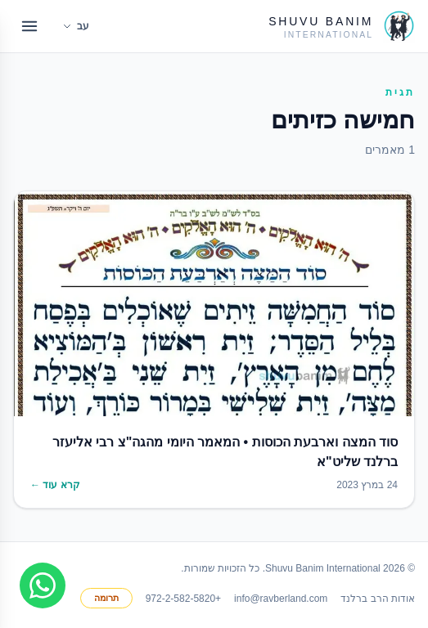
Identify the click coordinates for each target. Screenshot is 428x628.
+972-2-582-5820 (183, 598)
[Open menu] (29, 26)
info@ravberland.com (280, 598)
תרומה (106, 598)
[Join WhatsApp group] (42, 585)
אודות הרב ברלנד (377, 598)
